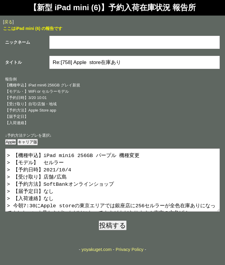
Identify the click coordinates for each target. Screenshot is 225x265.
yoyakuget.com (97, 261)
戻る (8, 21)
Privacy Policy (129, 261)
